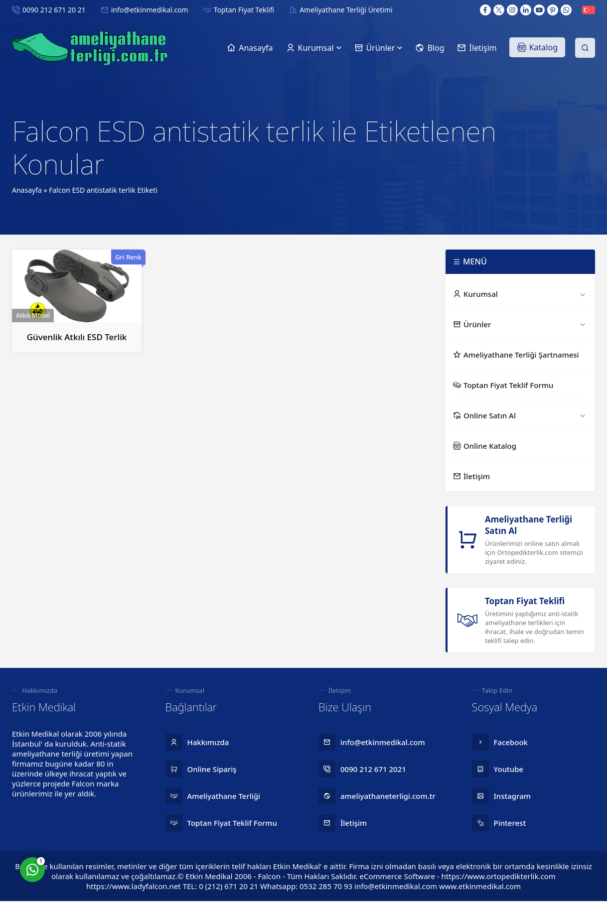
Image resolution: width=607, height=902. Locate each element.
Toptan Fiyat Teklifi (244, 9)
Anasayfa (27, 190)
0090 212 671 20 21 (54, 9)
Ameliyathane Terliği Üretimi (346, 9)
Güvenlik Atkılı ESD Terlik (77, 337)
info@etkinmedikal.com (149, 9)
